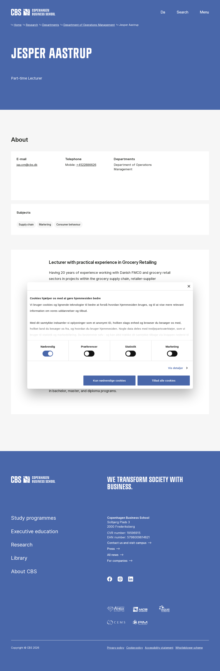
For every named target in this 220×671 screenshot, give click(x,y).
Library (19, 558)
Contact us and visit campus (126, 543)
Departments (50, 25)
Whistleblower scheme (189, 647)
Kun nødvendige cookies (109, 380)
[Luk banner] (189, 286)
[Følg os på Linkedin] (130, 580)
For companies (117, 561)
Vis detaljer (175, 368)
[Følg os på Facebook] (109, 580)
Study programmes (33, 517)
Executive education (34, 531)
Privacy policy (115, 647)
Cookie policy (134, 647)
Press (111, 549)
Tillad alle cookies (163, 380)
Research (32, 25)
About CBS (24, 571)
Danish (160, 12)
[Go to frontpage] (33, 12)
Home (18, 25)
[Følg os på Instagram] (120, 580)
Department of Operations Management (89, 25)
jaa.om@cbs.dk (27, 165)
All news (112, 555)
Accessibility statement (159, 647)
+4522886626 (86, 165)
